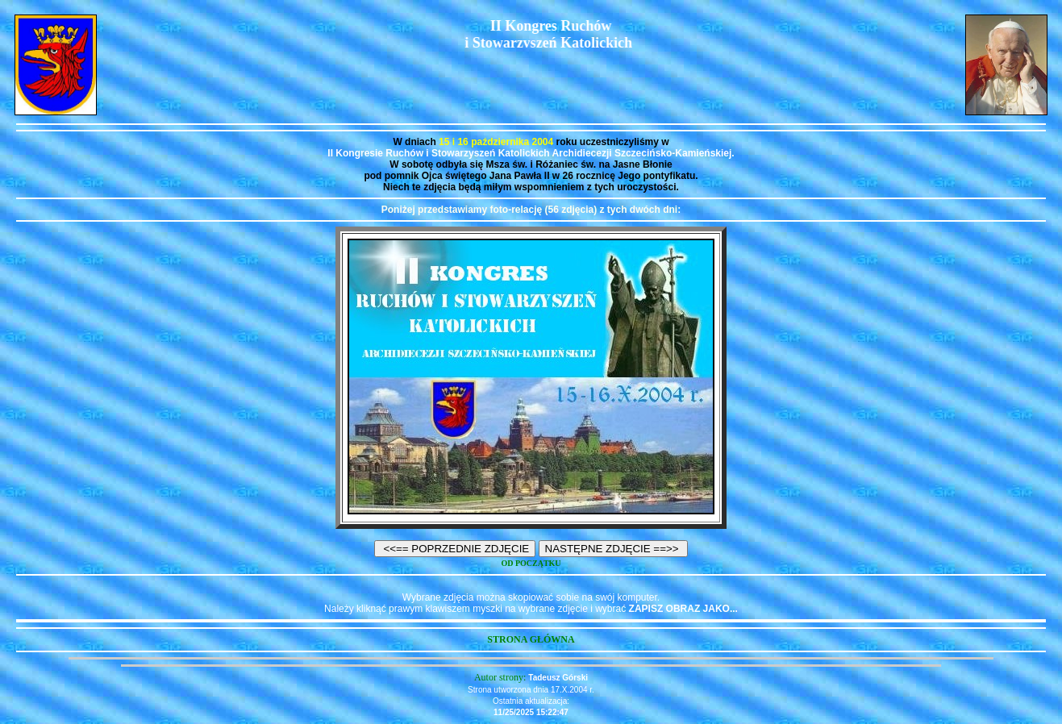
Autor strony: (501, 677)
